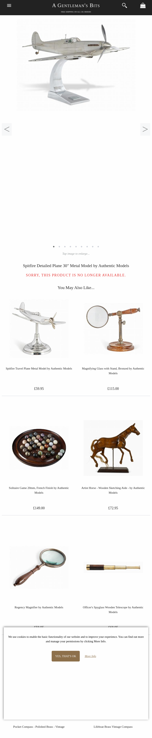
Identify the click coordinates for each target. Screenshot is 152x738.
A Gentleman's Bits (76, 5)
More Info (90, 656)
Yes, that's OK (65, 656)
